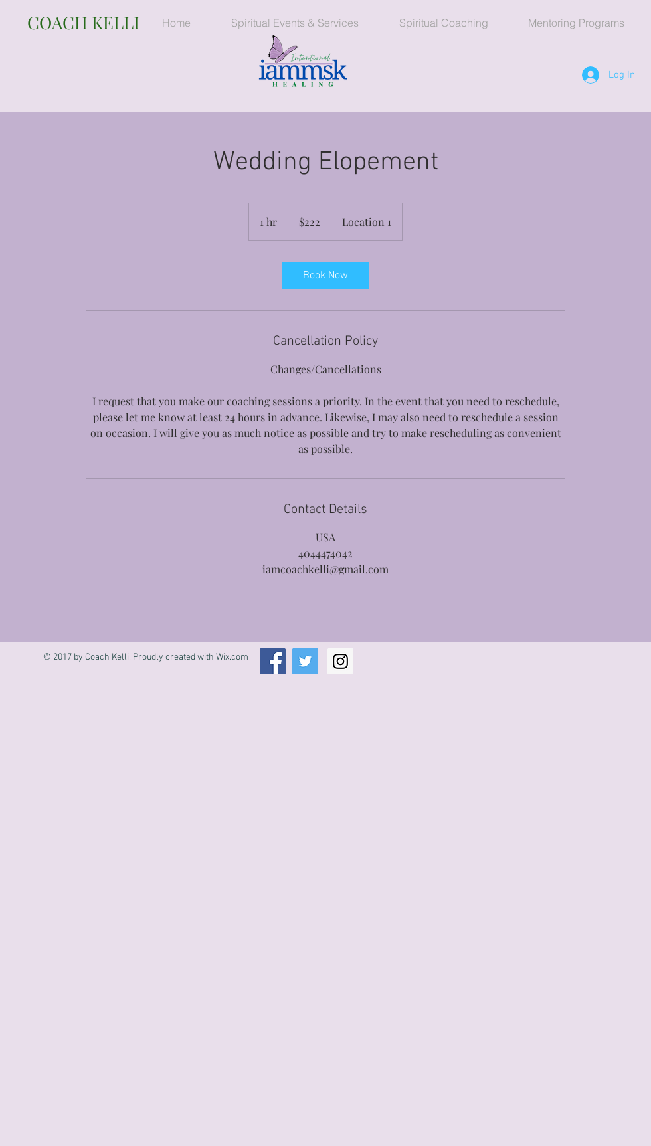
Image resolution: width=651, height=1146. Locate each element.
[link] (325, 275)
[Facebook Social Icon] (273, 661)
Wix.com (232, 657)
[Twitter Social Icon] (305, 661)
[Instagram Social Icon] (340, 661)
